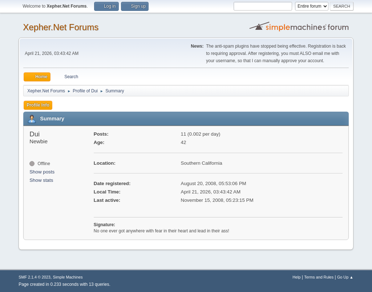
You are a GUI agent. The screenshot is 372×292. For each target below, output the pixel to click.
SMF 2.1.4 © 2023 (34, 277)
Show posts (41, 172)
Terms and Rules (318, 277)
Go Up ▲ (345, 277)
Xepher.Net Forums (60, 27)
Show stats (41, 180)
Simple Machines (68, 277)
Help (296, 277)
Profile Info (38, 105)
